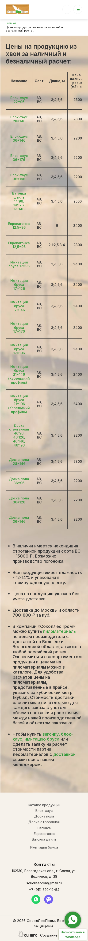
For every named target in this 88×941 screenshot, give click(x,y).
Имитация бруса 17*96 (19, 264)
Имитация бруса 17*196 (19, 349)
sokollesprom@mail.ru (44, 883)
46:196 (19, 445)
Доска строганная (19, 427)
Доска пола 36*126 (19, 500)
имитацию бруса (42, 739)
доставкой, (65, 754)
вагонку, (51, 734)
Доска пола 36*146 (19, 519)
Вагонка (44, 828)
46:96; (19, 433)
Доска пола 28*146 (19, 462)
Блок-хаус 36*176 (19, 158)
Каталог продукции (44, 805)
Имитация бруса (44, 847)
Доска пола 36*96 (19, 481)
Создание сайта (55, 935)
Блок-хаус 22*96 (19, 100)
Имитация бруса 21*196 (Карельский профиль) (19, 404)
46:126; (19, 437)
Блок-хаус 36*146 (19, 138)
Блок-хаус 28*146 (19, 119)
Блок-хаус (44, 810)
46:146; (19, 441)
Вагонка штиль (19, 195)
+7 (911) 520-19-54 (67, 7)
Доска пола (44, 816)
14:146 (19, 209)
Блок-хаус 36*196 (19, 177)
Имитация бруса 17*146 (19, 306)
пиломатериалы (60, 631)
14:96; (19, 201)
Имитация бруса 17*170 (19, 328)
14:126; (19, 205)
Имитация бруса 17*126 (19, 285)
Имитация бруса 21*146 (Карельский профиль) (19, 374)
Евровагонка (44, 833)
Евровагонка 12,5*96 (19, 226)
